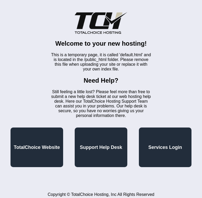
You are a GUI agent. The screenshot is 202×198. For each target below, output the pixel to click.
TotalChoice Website (37, 147)
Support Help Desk (101, 147)
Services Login (165, 147)
